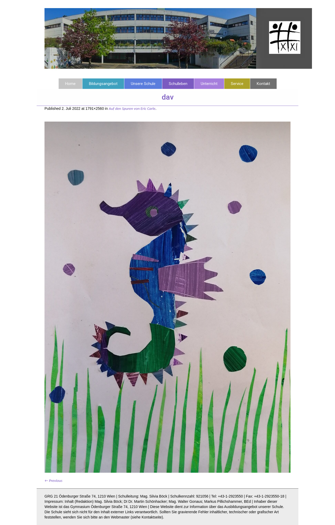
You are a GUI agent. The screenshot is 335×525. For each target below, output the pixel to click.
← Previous (53, 480)
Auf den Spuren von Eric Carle (132, 108)
